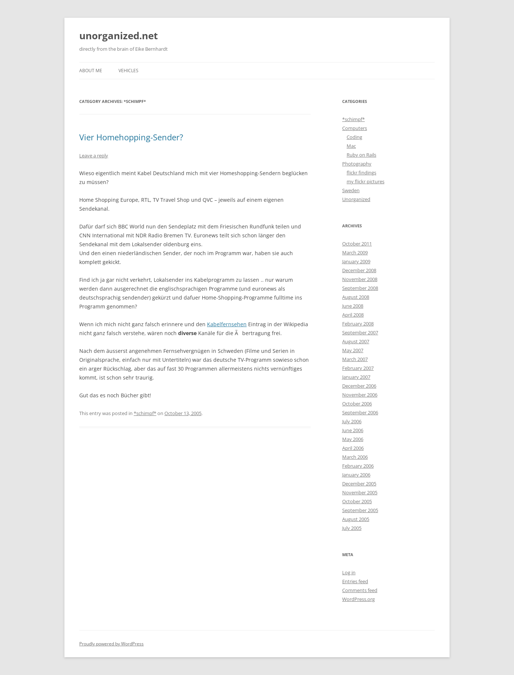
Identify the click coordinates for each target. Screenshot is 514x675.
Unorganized (356, 199)
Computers (354, 128)
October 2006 (357, 403)
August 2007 (355, 341)
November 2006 (359, 394)
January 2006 (356, 474)
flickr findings (361, 172)
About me (90, 70)
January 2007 (356, 377)
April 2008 (353, 314)
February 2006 (358, 465)
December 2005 (359, 483)
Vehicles (128, 70)
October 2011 (357, 243)
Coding (354, 137)
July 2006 (351, 421)
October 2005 (357, 501)
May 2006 (352, 439)
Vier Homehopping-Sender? (131, 137)
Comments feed (359, 590)
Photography (356, 163)
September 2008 (360, 288)
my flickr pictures (365, 181)
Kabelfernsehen (227, 324)
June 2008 (352, 306)
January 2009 (356, 261)
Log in (349, 572)
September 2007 (360, 332)
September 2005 (360, 510)
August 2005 (355, 519)
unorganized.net (118, 35)
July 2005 (351, 528)
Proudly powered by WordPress (111, 644)
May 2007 (352, 350)
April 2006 (353, 448)
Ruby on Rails (361, 154)
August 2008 (355, 297)
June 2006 (352, 430)
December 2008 (359, 270)
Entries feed (355, 581)
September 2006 (360, 412)
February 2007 (358, 368)
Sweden (351, 190)
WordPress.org (358, 599)
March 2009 (355, 252)
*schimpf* (145, 413)
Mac (351, 146)
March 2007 (355, 359)
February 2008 (358, 323)
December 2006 (359, 385)
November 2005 (359, 492)
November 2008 (359, 279)
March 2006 (355, 457)
